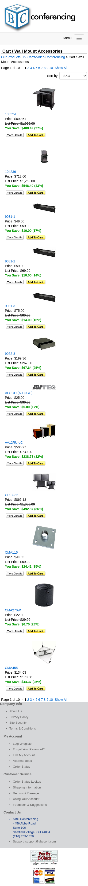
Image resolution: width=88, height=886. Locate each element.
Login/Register (23, 743)
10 (51, 68)
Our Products (10, 57)
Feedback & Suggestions (30, 804)
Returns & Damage (26, 793)
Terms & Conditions (22, 728)
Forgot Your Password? (29, 749)
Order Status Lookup (27, 781)
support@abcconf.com (40, 841)
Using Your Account (26, 799)
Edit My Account (24, 755)
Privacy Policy (18, 717)
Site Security (18, 722)
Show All (61, 68)
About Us (15, 711)
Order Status (21, 766)
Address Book (22, 761)
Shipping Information (27, 787)
